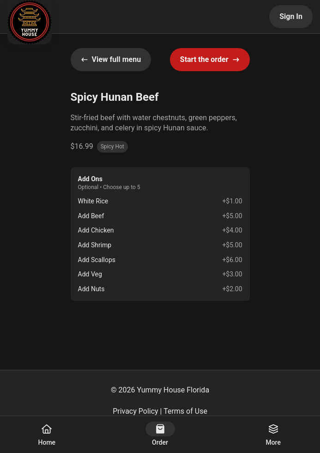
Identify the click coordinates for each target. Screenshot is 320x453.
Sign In (290, 16)
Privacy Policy (135, 411)
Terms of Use (185, 411)
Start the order (210, 59)
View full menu (111, 59)
